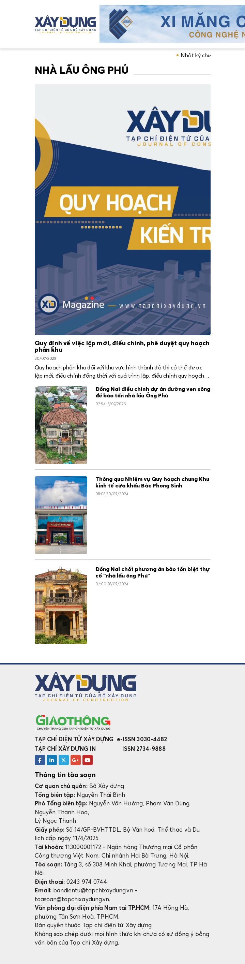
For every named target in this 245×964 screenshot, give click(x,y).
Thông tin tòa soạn (65, 775)
